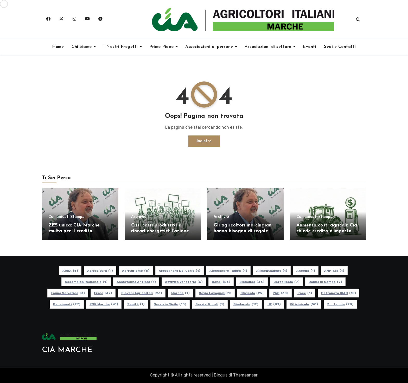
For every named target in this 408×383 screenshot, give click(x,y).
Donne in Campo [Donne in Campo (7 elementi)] (325, 281)
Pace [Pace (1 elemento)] (304, 293)
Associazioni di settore (269, 47)
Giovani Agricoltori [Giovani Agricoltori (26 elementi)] (141, 293)
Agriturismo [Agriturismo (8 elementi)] (136, 270)
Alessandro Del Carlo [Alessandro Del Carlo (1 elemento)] (179, 270)
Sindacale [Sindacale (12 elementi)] (245, 304)
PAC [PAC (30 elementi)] (280, 293)
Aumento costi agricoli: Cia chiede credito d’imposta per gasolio (326, 231)
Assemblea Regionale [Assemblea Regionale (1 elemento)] (86, 281)
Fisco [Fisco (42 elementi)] (103, 293)
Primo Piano (162, 47)
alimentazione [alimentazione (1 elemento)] (271, 270)
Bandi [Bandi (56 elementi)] (221, 281)
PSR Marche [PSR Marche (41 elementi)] (104, 304)
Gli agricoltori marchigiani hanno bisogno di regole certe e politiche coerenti (243, 231)
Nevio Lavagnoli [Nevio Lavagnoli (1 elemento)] (215, 293)
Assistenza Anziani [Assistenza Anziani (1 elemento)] (136, 281)
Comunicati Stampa (66, 217)
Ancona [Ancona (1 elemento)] (305, 270)
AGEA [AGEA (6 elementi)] (70, 270)
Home (58, 47)
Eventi (309, 47)
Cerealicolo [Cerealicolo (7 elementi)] (286, 281)
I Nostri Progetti (121, 47)
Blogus (220, 375)
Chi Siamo (82, 47)
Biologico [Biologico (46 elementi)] (251, 281)
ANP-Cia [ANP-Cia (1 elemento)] (334, 270)
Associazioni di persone (209, 47)
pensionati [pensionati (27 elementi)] (66, 304)
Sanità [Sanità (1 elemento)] (136, 304)
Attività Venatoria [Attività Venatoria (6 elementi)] (184, 281)
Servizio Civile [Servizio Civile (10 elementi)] (170, 304)
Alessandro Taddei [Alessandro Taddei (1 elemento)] (228, 270)
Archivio (138, 217)
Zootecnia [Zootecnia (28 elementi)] (340, 304)
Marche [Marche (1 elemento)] (180, 293)
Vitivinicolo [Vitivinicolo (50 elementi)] (304, 304)
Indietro (204, 141)
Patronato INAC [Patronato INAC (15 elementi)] (338, 293)
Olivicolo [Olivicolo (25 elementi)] (252, 293)
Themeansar (245, 375)
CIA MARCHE (67, 350)
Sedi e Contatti (340, 47)
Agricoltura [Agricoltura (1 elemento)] (100, 270)
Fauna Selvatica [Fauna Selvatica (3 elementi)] (68, 293)
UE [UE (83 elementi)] (274, 304)
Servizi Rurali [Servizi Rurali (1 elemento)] (209, 304)
